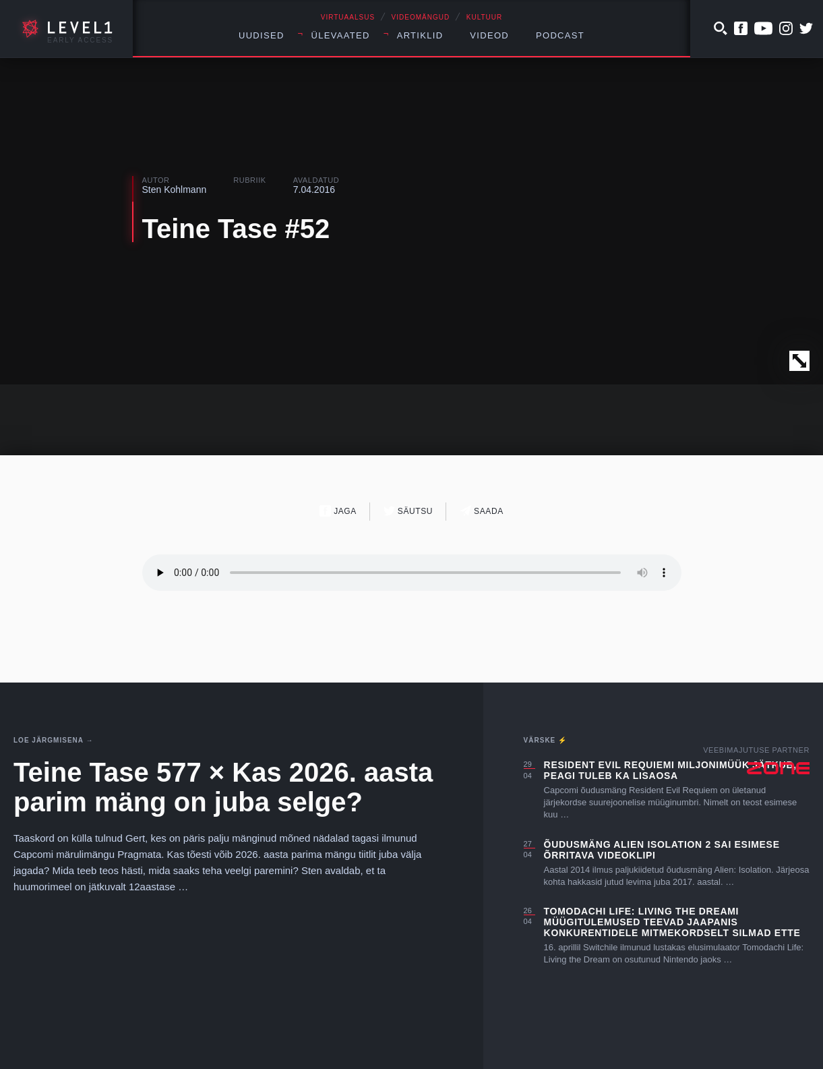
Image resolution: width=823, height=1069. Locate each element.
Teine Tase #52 (236, 228)
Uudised (261, 35)
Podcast (560, 35)
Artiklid (420, 35)
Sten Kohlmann (174, 189)
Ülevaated (340, 35)
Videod (489, 35)
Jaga (338, 511)
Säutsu (408, 511)
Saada (482, 511)
